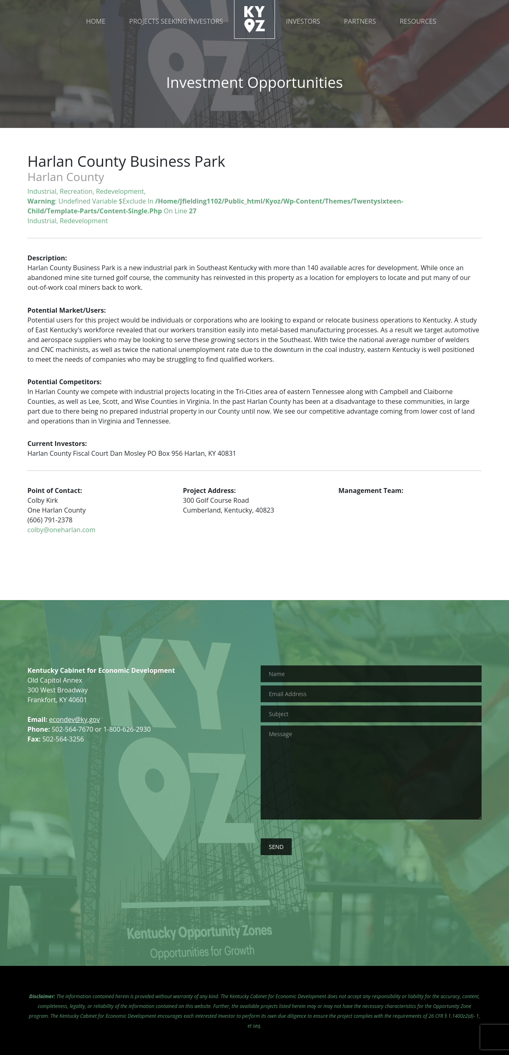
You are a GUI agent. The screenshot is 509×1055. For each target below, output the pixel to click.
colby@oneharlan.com (61, 529)
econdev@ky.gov (74, 719)
